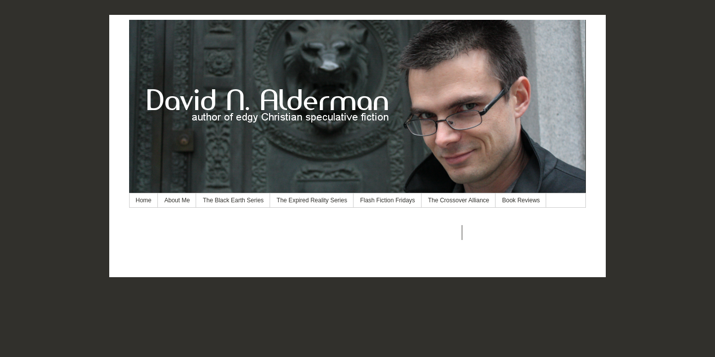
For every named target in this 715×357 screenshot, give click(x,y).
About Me (177, 200)
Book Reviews (521, 200)
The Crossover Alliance (458, 200)
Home (143, 200)
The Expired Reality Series (312, 200)
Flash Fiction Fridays (387, 200)
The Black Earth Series (233, 200)
